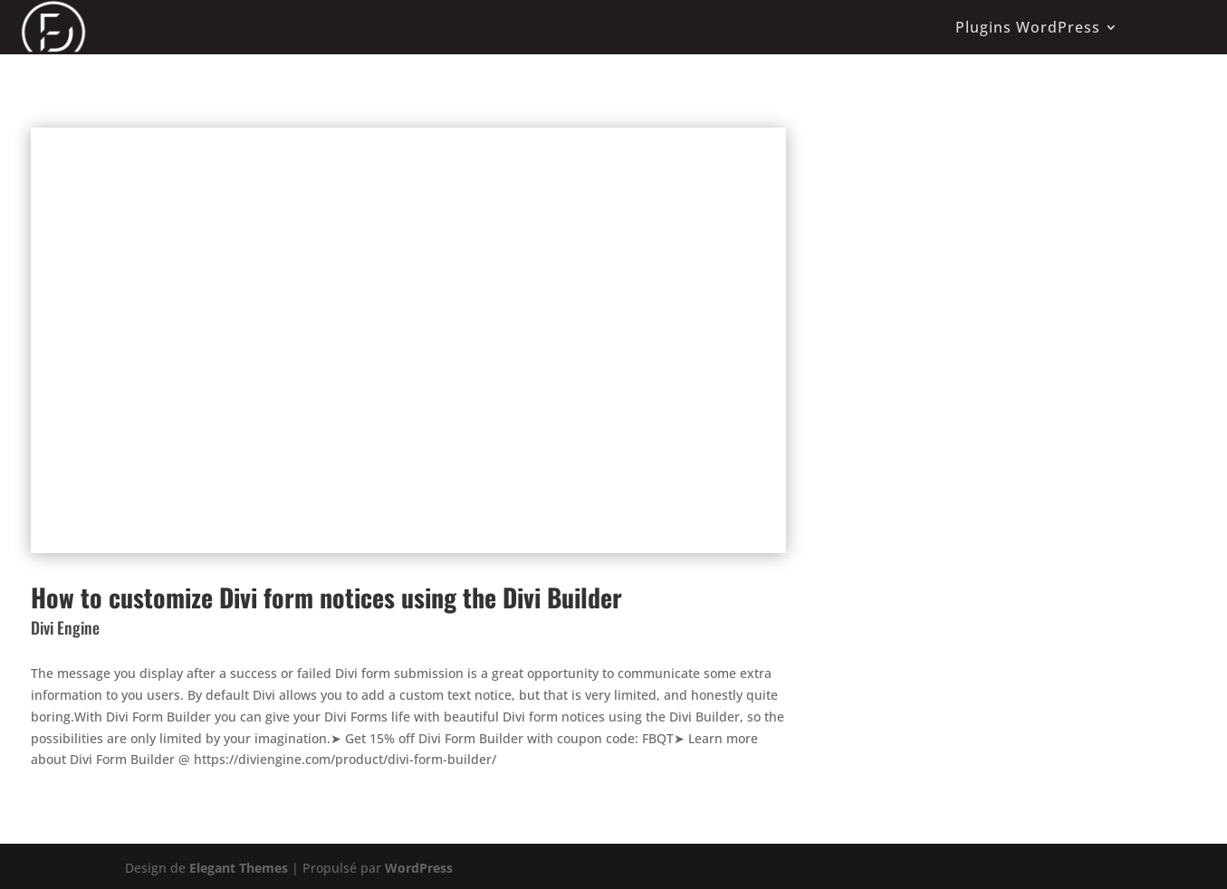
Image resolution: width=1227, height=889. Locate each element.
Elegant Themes (238, 867)
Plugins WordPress (1027, 27)
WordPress (419, 867)
